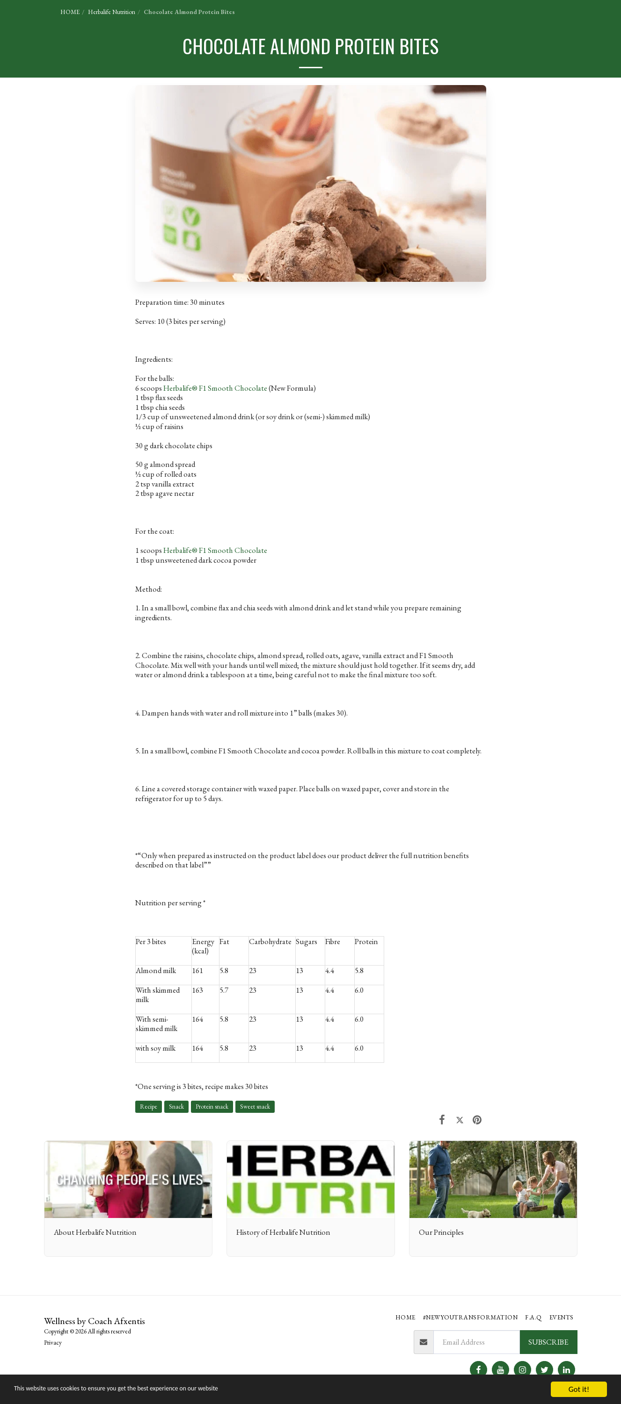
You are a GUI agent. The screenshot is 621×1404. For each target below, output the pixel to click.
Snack (176, 1106)
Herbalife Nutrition (111, 12)
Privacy (53, 1343)
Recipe (148, 1106)
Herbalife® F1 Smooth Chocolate (215, 388)
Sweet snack (255, 1106)
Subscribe (548, 1342)
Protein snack (212, 1106)
